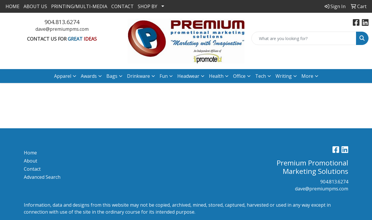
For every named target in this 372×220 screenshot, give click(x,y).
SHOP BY (147, 6)
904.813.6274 (61, 22)
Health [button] (216, 76)
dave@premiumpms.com (62, 29)
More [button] (307, 76)
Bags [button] (111, 76)
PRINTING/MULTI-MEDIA (79, 6)
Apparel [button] (62, 76)
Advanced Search (42, 177)
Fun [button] (164, 76)
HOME (12, 6)
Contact (32, 169)
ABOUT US (35, 6)
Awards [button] (89, 76)
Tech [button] (260, 76)
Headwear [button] (188, 76)
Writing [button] (284, 76)
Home (30, 152)
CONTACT (122, 6)
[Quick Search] (303, 38)
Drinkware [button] (138, 76)
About (30, 161)
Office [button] (239, 76)
